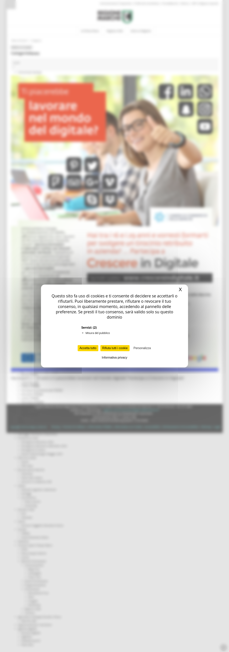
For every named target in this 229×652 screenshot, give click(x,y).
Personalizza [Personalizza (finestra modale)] (142, 348)
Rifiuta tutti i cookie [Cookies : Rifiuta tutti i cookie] (115, 348)
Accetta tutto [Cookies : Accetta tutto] (88, 348)
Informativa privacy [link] (114, 357)
